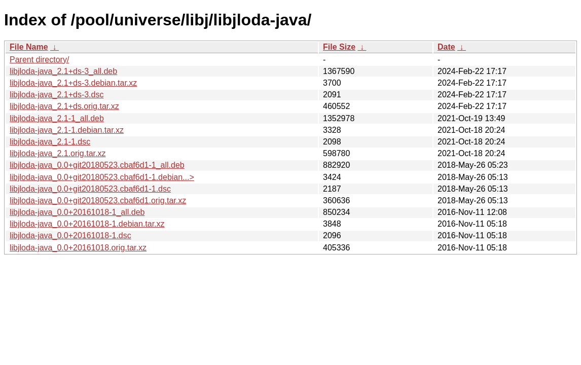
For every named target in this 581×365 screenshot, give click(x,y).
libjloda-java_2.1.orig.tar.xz (57, 153)
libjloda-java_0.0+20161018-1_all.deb (77, 212)
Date (446, 47)
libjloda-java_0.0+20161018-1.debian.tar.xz (87, 224)
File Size (339, 47)
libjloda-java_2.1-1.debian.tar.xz (67, 130)
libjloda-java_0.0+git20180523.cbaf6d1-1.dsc (90, 189)
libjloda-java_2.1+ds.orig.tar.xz (64, 106)
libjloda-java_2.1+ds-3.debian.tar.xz (73, 83)
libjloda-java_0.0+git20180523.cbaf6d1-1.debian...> (102, 177)
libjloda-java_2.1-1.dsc (50, 141)
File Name (29, 47)
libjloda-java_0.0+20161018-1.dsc (70, 235)
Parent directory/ (39, 59)
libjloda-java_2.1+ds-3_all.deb (63, 71)
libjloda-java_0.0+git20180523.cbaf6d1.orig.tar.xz (98, 200)
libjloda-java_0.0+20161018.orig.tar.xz (78, 247)
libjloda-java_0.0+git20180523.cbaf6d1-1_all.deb (97, 165)
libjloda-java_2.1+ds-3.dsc (56, 94)
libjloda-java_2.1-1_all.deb (57, 118)
